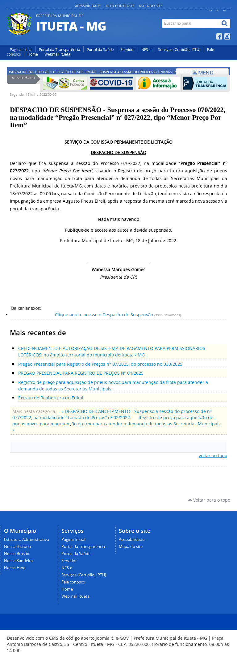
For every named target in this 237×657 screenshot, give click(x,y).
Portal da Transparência (59, 49)
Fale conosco (73, 582)
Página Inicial (21, 49)
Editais (43, 72)
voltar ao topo (213, 455)
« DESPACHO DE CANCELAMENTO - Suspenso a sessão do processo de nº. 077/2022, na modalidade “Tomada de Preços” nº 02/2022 (112, 414)
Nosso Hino (15, 568)
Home (32, 54)
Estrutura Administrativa (26, 539)
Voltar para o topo (209, 500)
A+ (210, 10)
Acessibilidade (88, 5)
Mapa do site (150, 5)
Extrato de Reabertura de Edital (50, 398)
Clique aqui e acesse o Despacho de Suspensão (104, 315)
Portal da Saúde (100, 49)
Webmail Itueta (57, 54)
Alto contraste (120, 5)
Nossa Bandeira (18, 560)
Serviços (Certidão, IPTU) (179, 49)
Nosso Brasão (16, 553)
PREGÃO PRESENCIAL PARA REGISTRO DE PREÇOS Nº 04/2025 (80, 373)
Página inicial (21, 72)
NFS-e (146, 49)
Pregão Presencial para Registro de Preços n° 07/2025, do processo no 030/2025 (100, 364)
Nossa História (17, 546)
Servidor (127, 49)
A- (224, 10)
